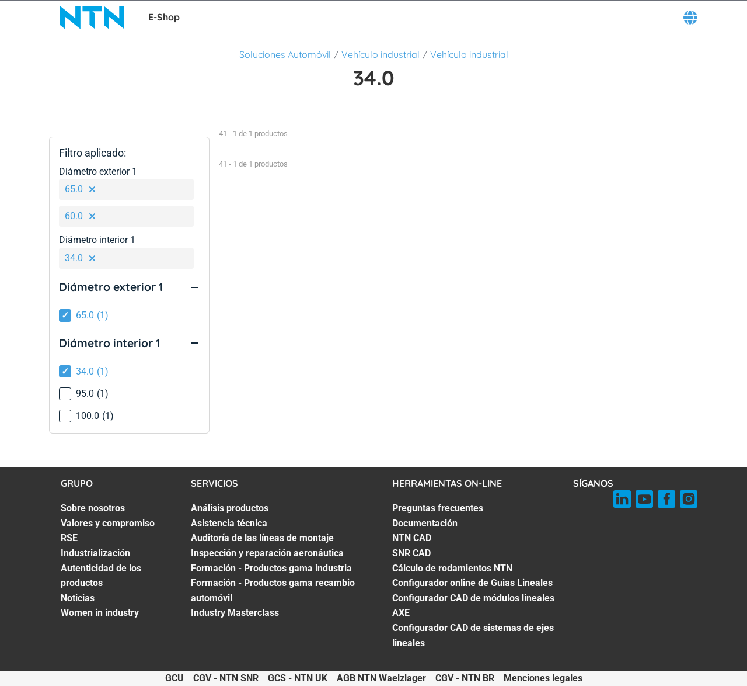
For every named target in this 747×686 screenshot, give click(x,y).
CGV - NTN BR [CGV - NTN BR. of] (464, 678)
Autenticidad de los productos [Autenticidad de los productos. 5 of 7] (101, 576)
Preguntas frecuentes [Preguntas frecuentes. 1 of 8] (437, 508)
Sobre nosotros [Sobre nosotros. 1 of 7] (93, 508)
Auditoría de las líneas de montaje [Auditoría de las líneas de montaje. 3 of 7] (262, 537)
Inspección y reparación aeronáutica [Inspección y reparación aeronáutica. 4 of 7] (267, 553)
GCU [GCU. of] (174, 678)
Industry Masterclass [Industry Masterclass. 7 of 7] (235, 612)
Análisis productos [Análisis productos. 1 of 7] (229, 508)
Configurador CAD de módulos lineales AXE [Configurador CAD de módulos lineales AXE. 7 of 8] (473, 606)
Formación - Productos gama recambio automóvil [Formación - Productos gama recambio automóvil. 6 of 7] (273, 590)
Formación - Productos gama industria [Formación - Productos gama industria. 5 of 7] (271, 568)
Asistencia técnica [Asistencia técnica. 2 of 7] (229, 523)
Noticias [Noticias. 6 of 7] (78, 598)
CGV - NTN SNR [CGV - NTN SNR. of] (226, 678)
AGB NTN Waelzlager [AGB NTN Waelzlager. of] (381, 678)
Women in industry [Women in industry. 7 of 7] (100, 612)
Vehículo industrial (380, 54)
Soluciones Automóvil (285, 54)
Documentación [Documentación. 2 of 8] (425, 523)
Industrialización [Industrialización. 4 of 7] (95, 553)
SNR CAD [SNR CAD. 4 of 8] (411, 553)
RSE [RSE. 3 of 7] (69, 537)
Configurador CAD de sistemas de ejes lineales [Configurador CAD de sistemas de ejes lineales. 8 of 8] (473, 635)
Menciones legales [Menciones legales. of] (543, 678)
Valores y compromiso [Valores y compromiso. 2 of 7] (108, 523)
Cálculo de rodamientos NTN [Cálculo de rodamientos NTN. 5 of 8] (452, 568)
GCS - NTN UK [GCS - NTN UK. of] (297, 678)
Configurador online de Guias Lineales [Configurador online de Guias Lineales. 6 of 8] (472, 582)
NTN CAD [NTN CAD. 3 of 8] (411, 537)
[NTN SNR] (92, 17)
